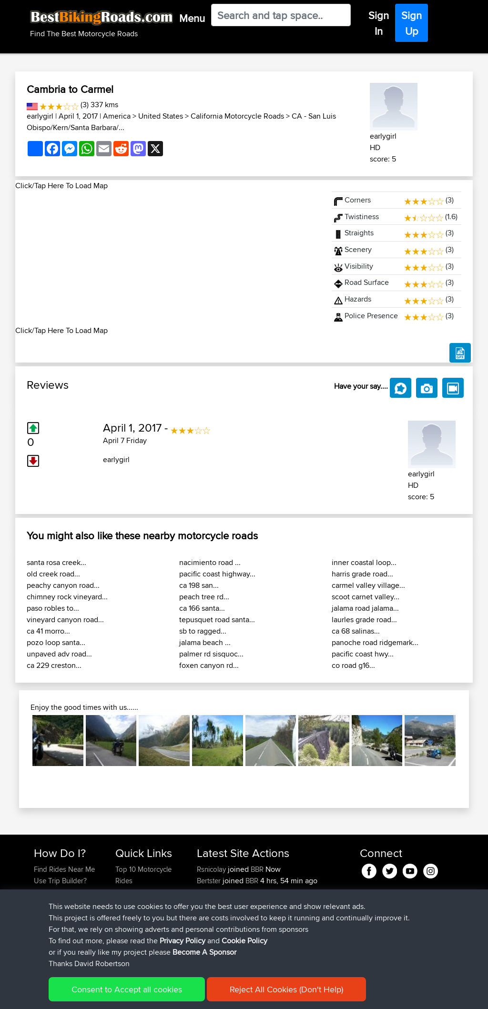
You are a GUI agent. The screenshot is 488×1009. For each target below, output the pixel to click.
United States (160, 116)
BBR (257, 869)
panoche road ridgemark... (375, 642)
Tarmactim (214, 915)
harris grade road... (362, 573)
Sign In (378, 23)
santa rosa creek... (56, 562)
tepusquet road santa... (217, 619)
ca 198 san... (199, 585)
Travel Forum (135, 892)
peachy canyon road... (63, 585)
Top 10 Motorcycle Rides (143, 875)
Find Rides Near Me (64, 869)
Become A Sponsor (64, 926)
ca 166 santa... (202, 608)
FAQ (40, 938)
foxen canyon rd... (209, 665)
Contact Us (132, 926)
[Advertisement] (167, 258)
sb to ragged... (202, 631)
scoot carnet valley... (365, 596)
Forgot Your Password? (52, 909)
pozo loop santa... (56, 642)
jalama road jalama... (365, 608)
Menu (192, 18)
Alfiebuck (212, 892)
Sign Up (411, 23)
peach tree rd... (204, 596)
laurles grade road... (364, 619)
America (117, 116)
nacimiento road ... (210, 562)
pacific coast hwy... (363, 653)
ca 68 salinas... (356, 631)
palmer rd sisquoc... (211, 653)
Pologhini (212, 903)
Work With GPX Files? (67, 892)
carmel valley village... (368, 585)
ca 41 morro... (48, 631)
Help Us (128, 938)
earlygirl (40, 116)
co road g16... (353, 665)
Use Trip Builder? (60, 881)
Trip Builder (133, 903)
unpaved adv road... (59, 653)
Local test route (290, 915)
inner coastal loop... (364, 562)
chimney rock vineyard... (67, 596)
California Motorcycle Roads (237, 116)
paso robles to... (53, 608)
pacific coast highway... (217, 573)
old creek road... (53, 573)
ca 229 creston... (54, 665)
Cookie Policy (209, 995)
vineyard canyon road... (65, 619)
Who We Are (134, 915)
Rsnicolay (212, 869)
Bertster (210, 881)
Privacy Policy (162, 995)
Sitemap (122, 995)
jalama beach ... (205, 642)
